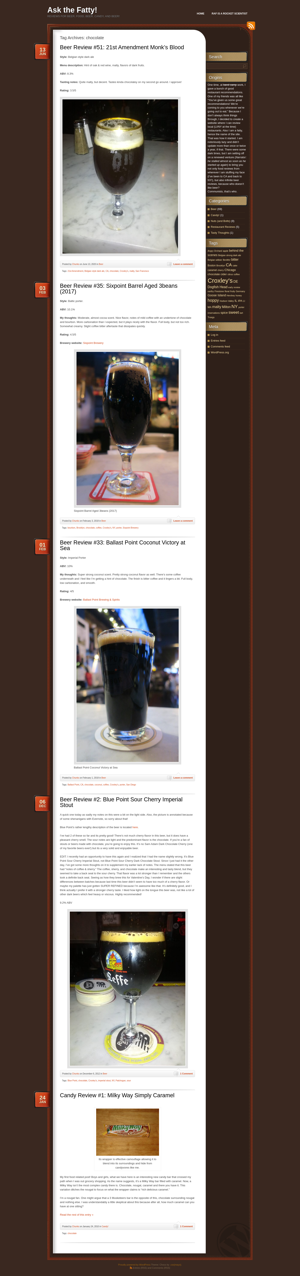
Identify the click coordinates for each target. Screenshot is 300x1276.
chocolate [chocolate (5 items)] (214, 274)
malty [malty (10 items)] (216, 307)
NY (113, 528)
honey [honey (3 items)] (239, 295)
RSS (250, 27)
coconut (98, 785)
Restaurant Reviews (223, 226)
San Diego (131, 785)
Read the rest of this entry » (76, 1214)
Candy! (105, 1226)
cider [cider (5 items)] (224, 274)
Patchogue (121, 1080)
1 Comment (186, 1073)
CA (107, 271)
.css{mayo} (175, 1264)
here (135, 827)
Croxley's (124, 271)
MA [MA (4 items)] (209, 307)
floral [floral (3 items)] (227, 291)
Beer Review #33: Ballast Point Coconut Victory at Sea (122, 545)
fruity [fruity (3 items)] (232, 291)
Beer (101, 264)
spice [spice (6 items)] (224, 312)
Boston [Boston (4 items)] (212, 265)
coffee (99, 528)
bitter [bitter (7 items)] (235, 259)
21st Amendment (75, 271)
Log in (214, 334)
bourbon (71, 528)
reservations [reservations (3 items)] (214, 313)
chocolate (114, 271)
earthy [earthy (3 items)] (211, 291)
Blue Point (72, 1080)
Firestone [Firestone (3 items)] (219, 291)
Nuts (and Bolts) (220, 221)
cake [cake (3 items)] (235, 265)
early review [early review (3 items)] (234, 287)
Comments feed (220, 346)
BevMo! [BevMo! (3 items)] (226, 260)
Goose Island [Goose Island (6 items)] (217, 295)
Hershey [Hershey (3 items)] (231, 295)
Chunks (75, 264)
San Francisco (142, 271)
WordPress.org (220, 352)
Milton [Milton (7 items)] (226, 307)
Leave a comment (183, 264)
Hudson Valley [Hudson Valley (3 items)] (227, 301)
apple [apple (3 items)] (225, 251)
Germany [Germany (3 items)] (240, 291)
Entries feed (218, 340)
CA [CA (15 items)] (229, 264)
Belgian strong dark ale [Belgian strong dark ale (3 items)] (229, 255)
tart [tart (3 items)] (241, 313)
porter (119, 528)
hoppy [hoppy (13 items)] (213, 300)
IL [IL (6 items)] (236, 300)
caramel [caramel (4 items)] (212, 270)
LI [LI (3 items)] (244, 301)
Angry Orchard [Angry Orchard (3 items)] (215, 251)
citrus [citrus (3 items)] (230, 274)
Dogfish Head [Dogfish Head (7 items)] (218, 287)
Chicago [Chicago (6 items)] (230, 270)
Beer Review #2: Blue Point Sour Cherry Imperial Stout (121, 802)
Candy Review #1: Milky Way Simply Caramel (117, 1095)
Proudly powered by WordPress (134, 1264)
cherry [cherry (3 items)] (220, 270)
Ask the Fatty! (72, 10)
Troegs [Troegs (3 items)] (211, 317)
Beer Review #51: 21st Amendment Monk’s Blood (122, 47)
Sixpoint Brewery (93, 343)
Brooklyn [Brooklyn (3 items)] (220, 265)
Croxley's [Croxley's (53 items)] (220, 280)
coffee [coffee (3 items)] (237, 274)
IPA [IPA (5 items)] (240, 300)
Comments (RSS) (161, 1268)
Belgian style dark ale (94, 271)
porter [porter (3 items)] (241, 307)
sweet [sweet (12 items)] (234, 312)
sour (129, 1080)
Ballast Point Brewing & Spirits (101, 599)
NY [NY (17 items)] (234, 306)
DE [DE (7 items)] (235, 281)
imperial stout (104, 1080)
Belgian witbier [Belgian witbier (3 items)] (215, 260)
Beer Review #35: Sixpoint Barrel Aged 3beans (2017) (118, 289)
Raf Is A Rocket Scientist (229, 13)
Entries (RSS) (140, 1268)
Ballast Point (73, 785)
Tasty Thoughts (220, 232)
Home (200, 13)
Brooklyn (80, 528)
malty (131, 271)
